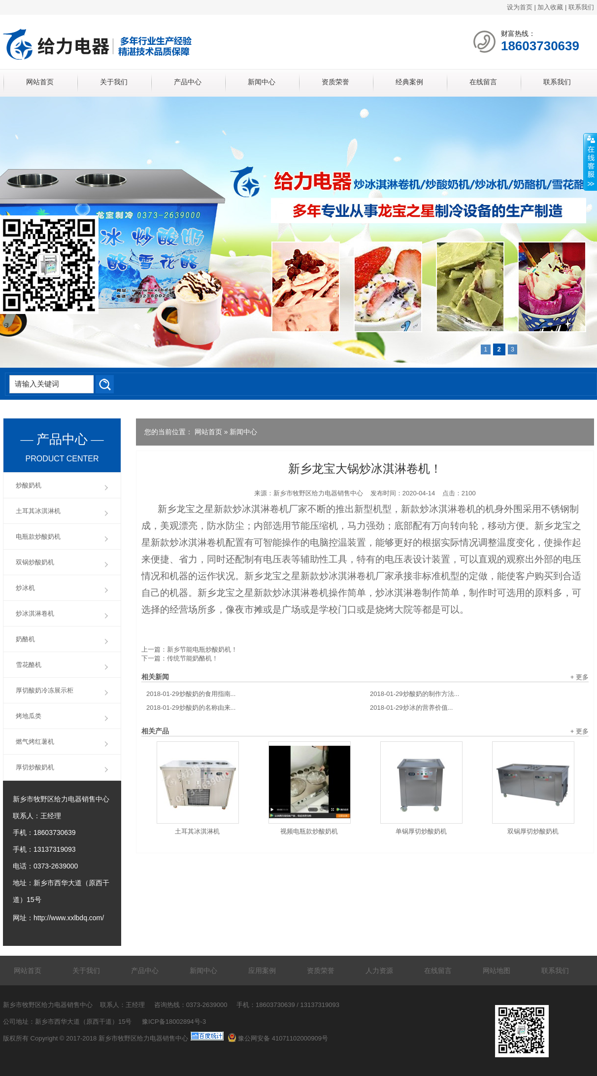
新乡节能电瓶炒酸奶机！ (202, 649)
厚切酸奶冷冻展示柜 (44, 690)
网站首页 (40, 82)
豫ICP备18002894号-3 (174, 1021)
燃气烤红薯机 (35, 741)
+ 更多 (579, 677)
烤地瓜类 (28, 716)
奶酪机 (25, 639)
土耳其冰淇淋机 (197, 831)
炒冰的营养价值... (411, 707)
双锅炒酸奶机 (35, 562)
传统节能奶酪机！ (192, 658)
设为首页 (519, 7)
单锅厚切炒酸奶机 (421, 831)
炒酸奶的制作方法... (414, 693)
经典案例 (409, 82)
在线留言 (483, 82)
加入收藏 (550, 7)
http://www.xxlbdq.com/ (68, 918)
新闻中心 (261, 82)
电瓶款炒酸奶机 (38, 536)
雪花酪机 (28, 664)
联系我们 (581, 7)
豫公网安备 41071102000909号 (278, 1038)
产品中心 (187, 82)
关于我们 (114, 82)
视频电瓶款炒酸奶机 (309, 831)
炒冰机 (25, 587)
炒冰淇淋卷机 (35, 613)
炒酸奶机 (28, 485)
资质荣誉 (335, 82)
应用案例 (262, 970)
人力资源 (379, 970)
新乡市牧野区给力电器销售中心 (318, 493)
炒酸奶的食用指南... (190, 693)
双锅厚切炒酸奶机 (533, 831)
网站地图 (496, 970)
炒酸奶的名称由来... (190, 707)
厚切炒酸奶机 (35, 767)
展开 (590, 162)
